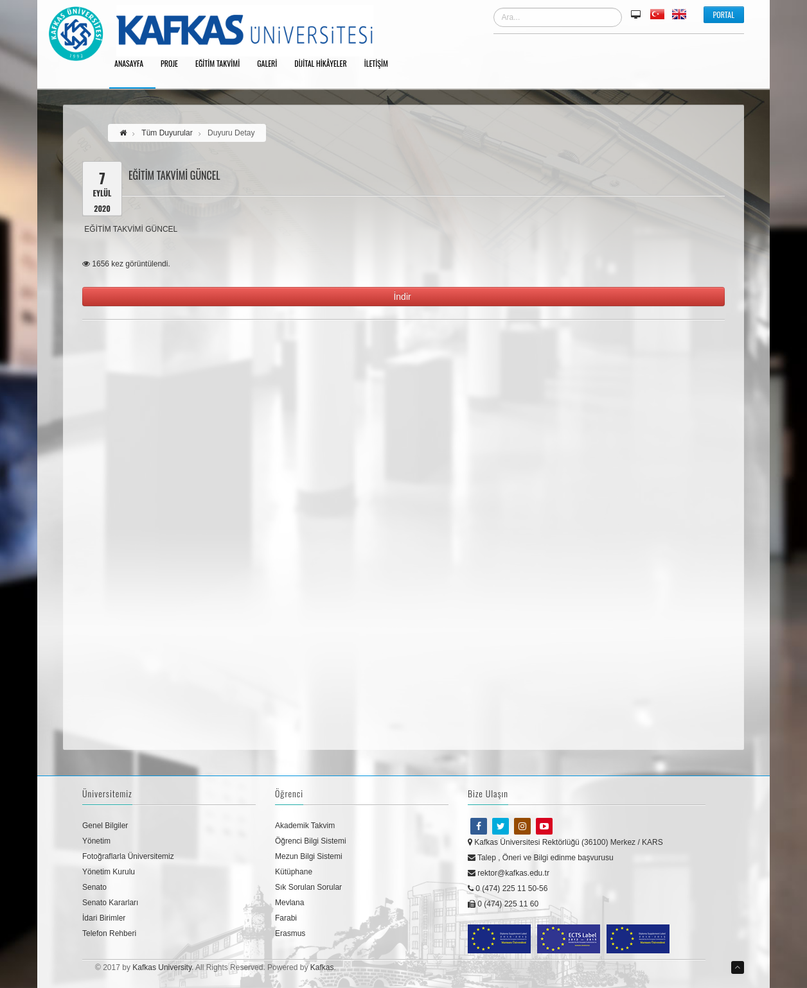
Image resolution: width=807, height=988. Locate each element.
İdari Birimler (103, 918)
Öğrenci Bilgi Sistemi (310, 840)
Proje (174, 64)
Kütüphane (293, 871)
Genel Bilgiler (105, 825)
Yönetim (96, 840)
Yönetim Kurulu (108, 871)
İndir (403, 296)
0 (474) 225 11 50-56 (507, 888)
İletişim (380, 64)
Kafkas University (161, 967)
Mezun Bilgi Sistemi (308, 856)
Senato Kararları (110, 902)
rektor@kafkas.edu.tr (508, 873)
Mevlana (289, 902)
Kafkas (322, 967)
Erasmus (290, 933)
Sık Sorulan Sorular (308, 887)
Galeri (271, 64)
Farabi (286, 918)
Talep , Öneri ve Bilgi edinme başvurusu (541, 857)
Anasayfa (133, 64)
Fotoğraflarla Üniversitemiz (128, 856)
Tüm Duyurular (166, 132)
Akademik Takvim (305, 825)
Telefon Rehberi (109, 933)
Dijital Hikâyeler (324, 64)
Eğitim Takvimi (222, 64)
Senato (94, 887)
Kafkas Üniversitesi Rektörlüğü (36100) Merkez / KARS (565, 842)
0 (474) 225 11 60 (503, 903)
